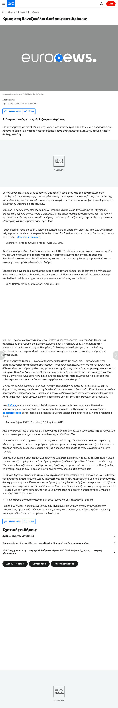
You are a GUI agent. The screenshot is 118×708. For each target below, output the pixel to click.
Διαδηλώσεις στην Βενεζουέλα (18, 535)
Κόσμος (21, 12)
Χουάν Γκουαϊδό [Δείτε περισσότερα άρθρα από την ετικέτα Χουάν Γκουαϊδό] (15, 563)
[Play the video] (59, 58)
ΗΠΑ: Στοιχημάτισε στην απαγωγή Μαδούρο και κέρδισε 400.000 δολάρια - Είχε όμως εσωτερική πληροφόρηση (52, 551)
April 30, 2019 (55, 242)
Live (111, 3)
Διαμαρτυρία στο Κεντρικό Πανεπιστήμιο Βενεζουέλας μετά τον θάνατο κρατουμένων (46, 543)
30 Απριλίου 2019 (53, 422)
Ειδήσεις (11, 12)
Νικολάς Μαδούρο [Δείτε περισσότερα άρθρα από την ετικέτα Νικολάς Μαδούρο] (64, 563)
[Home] (3, 12)
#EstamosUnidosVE (28, 237)
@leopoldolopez (11, 412)
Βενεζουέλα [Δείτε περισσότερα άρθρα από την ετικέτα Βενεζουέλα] (39, 563)
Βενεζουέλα (33, 12)
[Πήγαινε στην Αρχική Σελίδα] (11, 3)
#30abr (12, 405)
